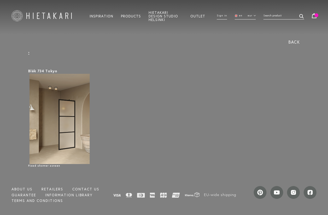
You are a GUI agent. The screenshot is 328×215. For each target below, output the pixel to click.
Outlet (197, 16)
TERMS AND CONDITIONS (37, 200)
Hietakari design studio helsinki (163, 16)
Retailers (52, 189)
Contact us (85, 189)
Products (131, 16)
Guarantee (24, 195)
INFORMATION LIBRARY (69, 195)
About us (22, 189)
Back (294, 42)
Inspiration (101, 16)
